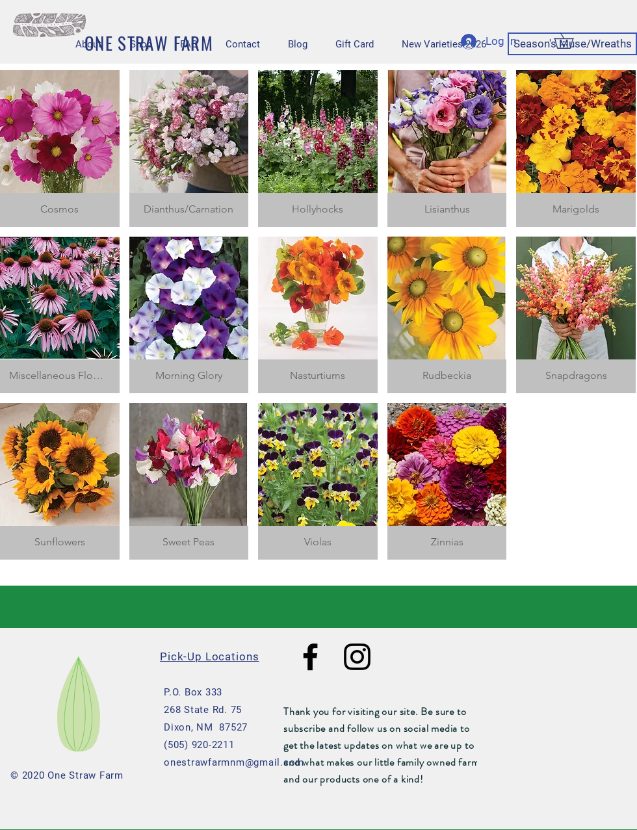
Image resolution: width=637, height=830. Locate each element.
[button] (571, 40)
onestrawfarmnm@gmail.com (234, 762)
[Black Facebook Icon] (310, 657)
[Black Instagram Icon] (357, 657)
